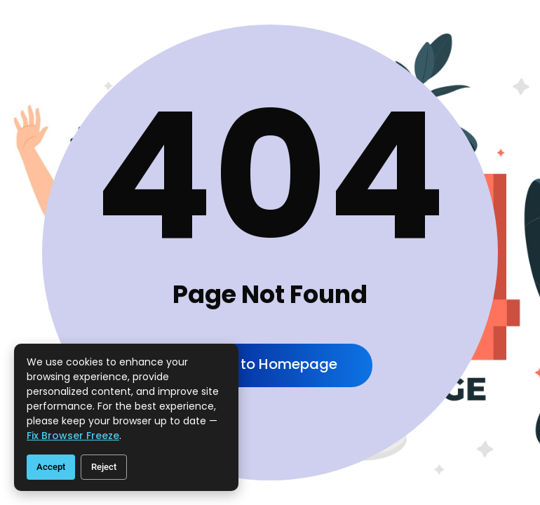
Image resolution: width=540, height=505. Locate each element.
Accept (50, 467)
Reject (103, 467)
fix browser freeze (73, 436)
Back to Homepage (270, 364)
